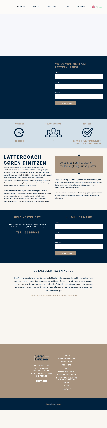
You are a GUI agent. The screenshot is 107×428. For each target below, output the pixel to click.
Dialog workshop (66, 358)
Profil (67, 382)
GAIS (67, 368)
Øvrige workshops (67, 371)
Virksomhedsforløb (66, 374)
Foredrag (66, 365)
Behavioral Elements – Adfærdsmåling (66, 378)
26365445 (32, 232)
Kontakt (66, 389)
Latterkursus (67, 361)
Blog (66, 386)
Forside (66, 355)
